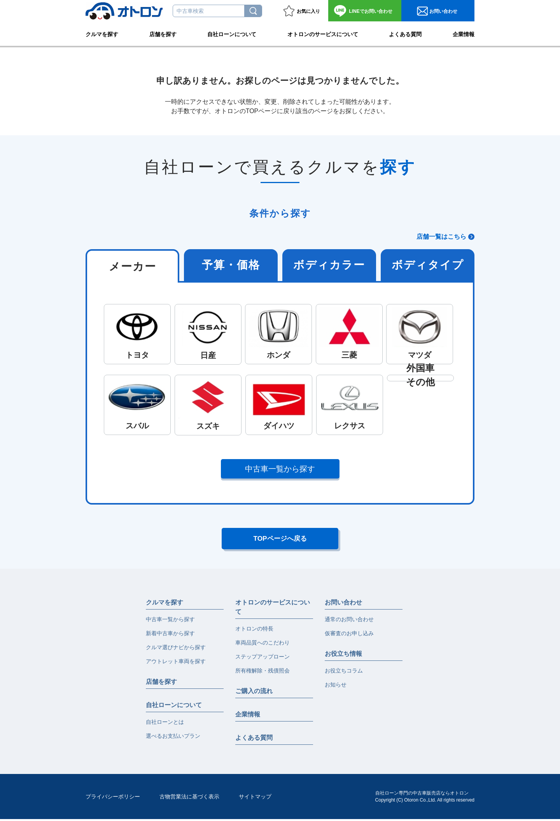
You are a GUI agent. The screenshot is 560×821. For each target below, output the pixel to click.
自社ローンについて (231, 33)
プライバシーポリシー (113, 798)
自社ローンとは (165, 724)
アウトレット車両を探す (176, 663)
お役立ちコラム (344, 672)
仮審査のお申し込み (349, 635)
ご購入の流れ (254, 693)
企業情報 (463, 33)
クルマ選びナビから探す (176, 649)
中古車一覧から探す (280, 468)
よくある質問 (405, 33)
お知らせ (335, 686)
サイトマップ (255, 798)
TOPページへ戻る (280, 539)
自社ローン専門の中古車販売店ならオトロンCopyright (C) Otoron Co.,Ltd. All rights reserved (424, 798)
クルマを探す (102, 33)
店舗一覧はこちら (441, 236)
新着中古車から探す (170, 635)
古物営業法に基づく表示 (189, 798)
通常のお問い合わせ (349, 621)
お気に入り (308, 11)
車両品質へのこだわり (262, 644)
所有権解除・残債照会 (262, 672)
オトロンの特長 (254, 630)
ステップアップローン (262, 658)
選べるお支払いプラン (173, 738)
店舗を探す (163, 33)
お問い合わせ (370, 11)
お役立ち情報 (343, 655)
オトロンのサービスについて (322, 33)
